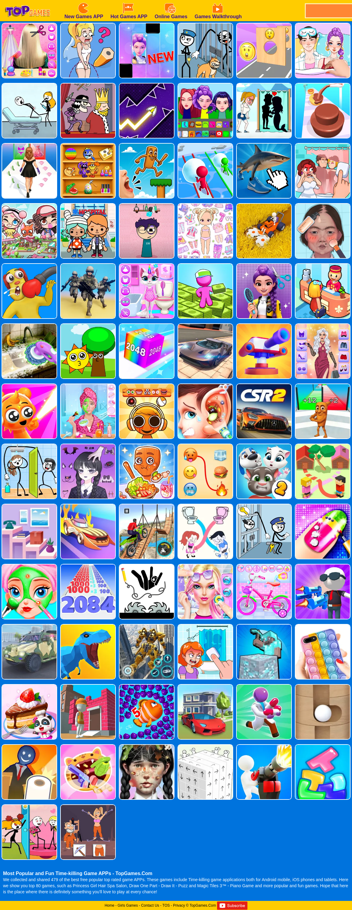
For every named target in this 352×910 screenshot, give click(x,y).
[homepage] (27, 2)
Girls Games (128, 905)
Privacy (179, 905)
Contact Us (150, 905)
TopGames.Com (203, 905)
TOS (166, 905)
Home (109, 905)
